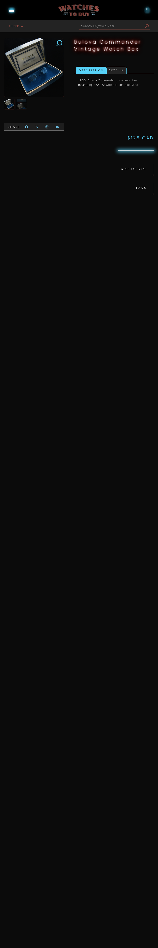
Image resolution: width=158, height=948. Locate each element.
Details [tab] (116, 70)
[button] (12, 10)
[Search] (147, 26)
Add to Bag (133, 169)
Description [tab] (91, 70)
